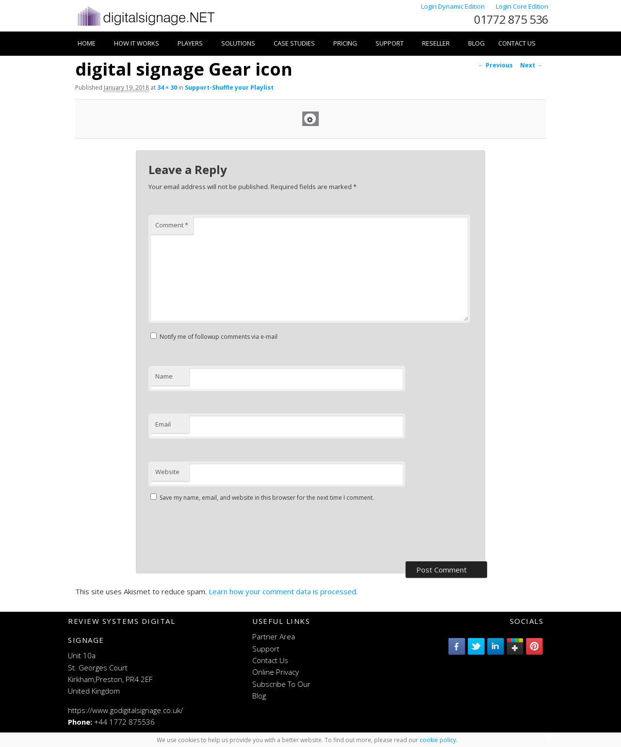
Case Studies (294, 43)
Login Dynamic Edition (453, 6)
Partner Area (273, 636)
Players (190, 43)
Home (87, 43)
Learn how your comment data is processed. (283, 591)
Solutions (238, 43)
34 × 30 (167, 87)
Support (390, 43)
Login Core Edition (522, 6)
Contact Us (517, 43)
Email (163, 424)
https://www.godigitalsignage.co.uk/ (125, 710)
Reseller (436, 43)
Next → (531, 65)
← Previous (495, 65)
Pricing (345, 43)
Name (164, 376)
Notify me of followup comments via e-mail (219, 337)
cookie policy (438, 740)
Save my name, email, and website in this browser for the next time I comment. (267, 497)
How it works (136, 43)
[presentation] (222, 533)
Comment (171, 225)
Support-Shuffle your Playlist (229, 87)
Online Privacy (275, 672)
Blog (476, 43)
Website (167, 471)
